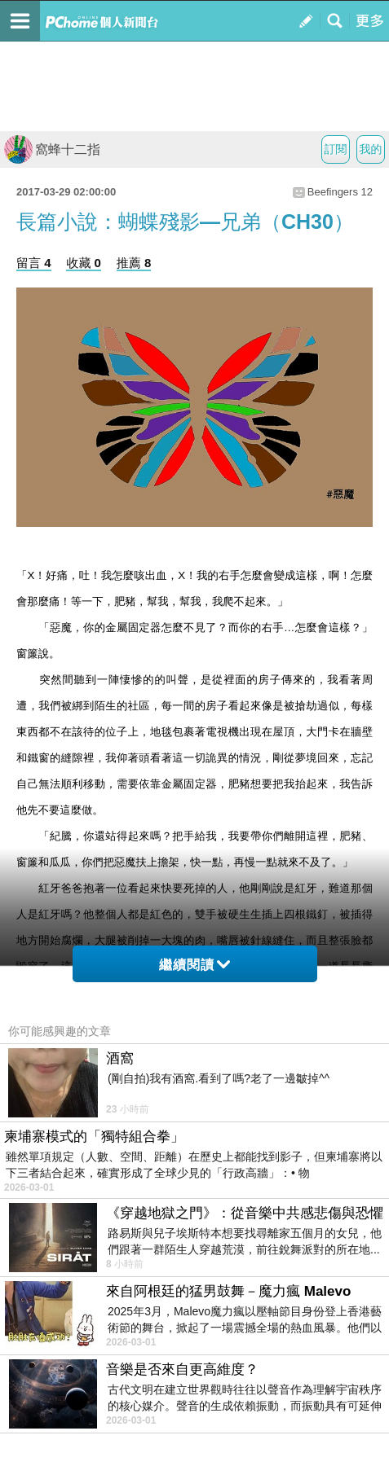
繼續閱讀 (194, 964)
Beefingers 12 (340, 192)
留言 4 (33, 263)
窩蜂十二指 (52, 149)
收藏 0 (83, 263)
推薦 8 (134, 263)
